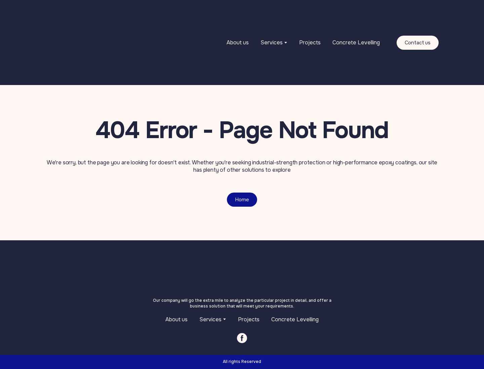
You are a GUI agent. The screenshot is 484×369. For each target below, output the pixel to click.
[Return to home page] (97, 42)
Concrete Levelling (356, 42)
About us (238, 42)
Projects (310, 42)
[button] (418, 43)
